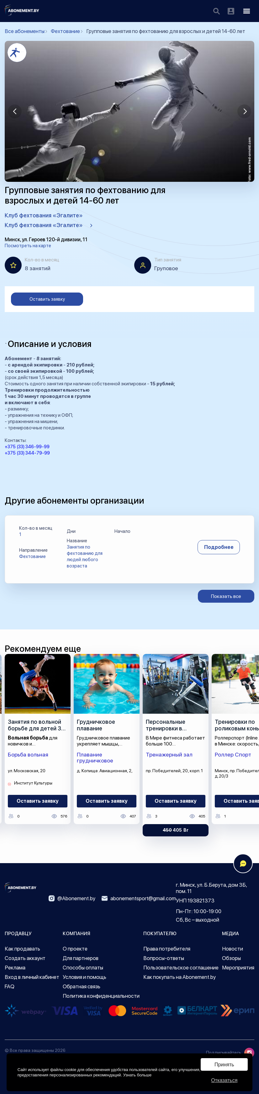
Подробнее (219, 547)
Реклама (15, 967)
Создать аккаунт (25, 958)
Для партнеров (80, 958)
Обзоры (231, 958)
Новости (232, 949)
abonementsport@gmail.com (139, 898)
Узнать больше (137, 1075)
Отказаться (224, 1080)
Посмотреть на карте (28, 245)
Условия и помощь (84, 977)
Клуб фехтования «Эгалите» (44, 215)
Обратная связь (81, 986)
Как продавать (22, 949)
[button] (15, 111)
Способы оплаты (83, 967)
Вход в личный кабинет (32, 977)
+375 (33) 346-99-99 (27, 446)
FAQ (9, 986)
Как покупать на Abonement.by (179, 977)
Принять (224, 1064)
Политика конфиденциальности (101, 996)
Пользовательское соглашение (181, 967)
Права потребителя (166, 949)
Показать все (226, 596)
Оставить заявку (47, 299)
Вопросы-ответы (163, 958)
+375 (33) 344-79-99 (27, 453)
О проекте (75, 949)
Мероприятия (238, 967)
